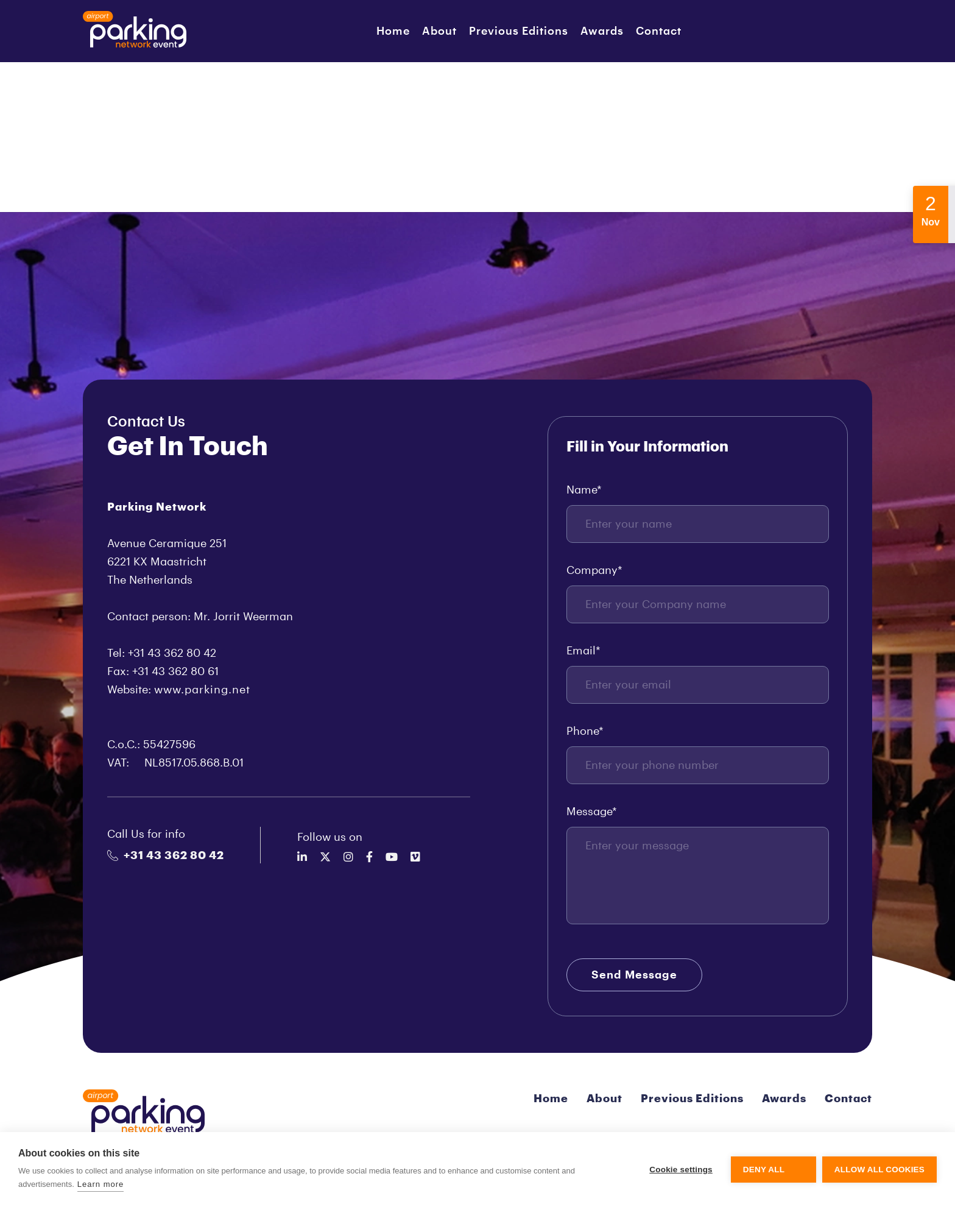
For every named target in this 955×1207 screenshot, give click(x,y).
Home (393, 31)
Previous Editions (518, 31)
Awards (602, 31)
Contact (659, 31)
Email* (583, 650)
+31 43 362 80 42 (165, 855)
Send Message (634, 974)
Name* (584, 489)
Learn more (100, 1184)
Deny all (763, 1169)
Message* (591, 811)
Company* (594, 570)
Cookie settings (681, 1169)
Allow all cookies (879, 1169)
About (439, 31)
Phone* (585, 731)
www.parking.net (202, 689)
